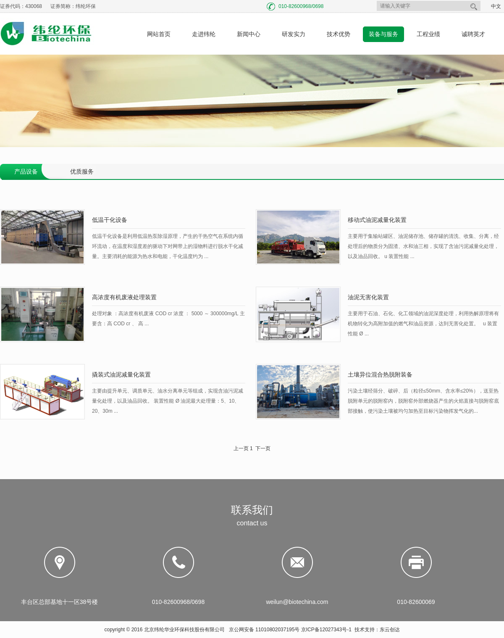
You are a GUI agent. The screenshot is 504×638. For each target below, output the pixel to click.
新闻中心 (248, 34)
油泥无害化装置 (368, 297)
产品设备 (26, 171)
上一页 (241, 448)
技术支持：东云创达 (377, 630)
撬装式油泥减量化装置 (121, 374)
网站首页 (159, 34)
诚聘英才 (473, 34)
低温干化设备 (109, 219)
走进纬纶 (203, 34)
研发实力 (293, 34)
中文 (496, 6)
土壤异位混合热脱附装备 (380, 374)
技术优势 (338, 34)
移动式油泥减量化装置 (377, 219)
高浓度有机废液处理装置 (124, 297)
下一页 (262, 448)
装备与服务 (383, 34)
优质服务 (82, 171)
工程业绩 (428, 34)
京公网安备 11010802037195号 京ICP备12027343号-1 (290, 630)
